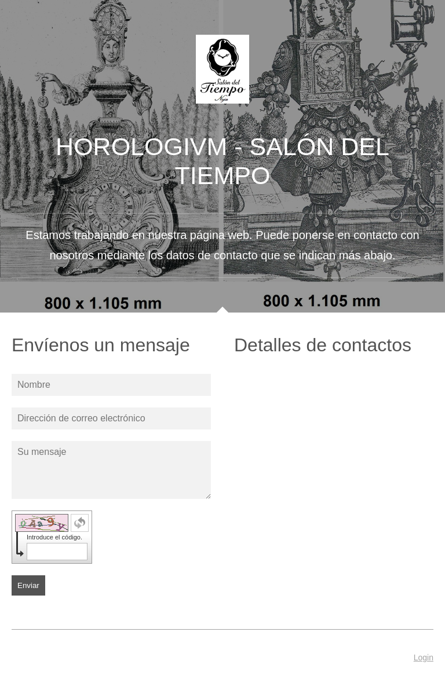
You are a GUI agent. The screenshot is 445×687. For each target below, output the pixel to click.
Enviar (28, 585)
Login (423, 657)
